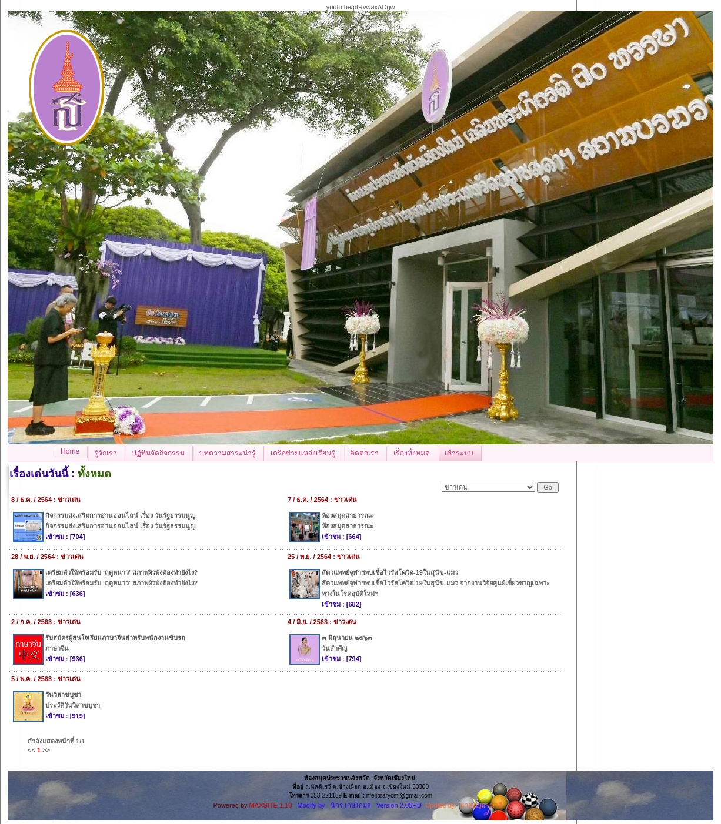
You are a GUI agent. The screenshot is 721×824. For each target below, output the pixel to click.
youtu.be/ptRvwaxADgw (360, 7)
